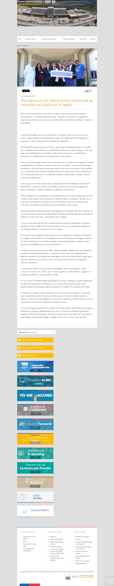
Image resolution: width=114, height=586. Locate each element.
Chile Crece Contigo (82, 561)
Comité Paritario (55, 547)
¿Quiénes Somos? (30, 39)
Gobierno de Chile (37, 332)
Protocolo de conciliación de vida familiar (57, 558)
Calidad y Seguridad (69, 39)
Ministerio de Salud (82, 537)
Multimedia (83, 39)
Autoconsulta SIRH (56, 539)
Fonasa (78, 539)
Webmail (53, 537)
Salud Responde (81, 563)
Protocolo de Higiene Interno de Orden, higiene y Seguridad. (57, 551)
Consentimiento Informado (28, 550)
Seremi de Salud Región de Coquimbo (84, 548)
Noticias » (25, 46)
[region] (57, 13)
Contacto (93, 39)
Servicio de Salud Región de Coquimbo (84, 543)
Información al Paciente (49, 39)
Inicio (19, 39)
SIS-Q (25, 541)
